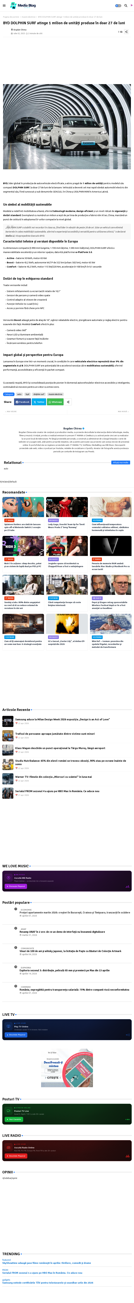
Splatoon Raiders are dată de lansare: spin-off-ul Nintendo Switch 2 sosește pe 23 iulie (22, 527)
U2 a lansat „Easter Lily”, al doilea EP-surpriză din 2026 (66, 642)
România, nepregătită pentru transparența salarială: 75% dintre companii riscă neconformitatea (74, 989)
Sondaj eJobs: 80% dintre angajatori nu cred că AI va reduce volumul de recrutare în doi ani (22, 605)
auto (19, 394)
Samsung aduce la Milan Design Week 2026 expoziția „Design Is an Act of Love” (62, 719)
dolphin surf (39, 394)
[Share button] (68, 401)
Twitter (40, 402)
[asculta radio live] (131, 6)
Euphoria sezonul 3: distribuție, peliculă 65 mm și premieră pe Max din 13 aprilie (65, 970)
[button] (118, 5)
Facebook (24, 402)
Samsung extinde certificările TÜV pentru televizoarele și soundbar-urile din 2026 (47, 1282)
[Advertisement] (67, 60)
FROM (5, 1270)
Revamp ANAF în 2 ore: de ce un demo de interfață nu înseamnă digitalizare (62, 931)
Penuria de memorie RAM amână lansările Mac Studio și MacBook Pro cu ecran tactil (111, 566)
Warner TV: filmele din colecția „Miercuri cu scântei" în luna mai (53, 776)
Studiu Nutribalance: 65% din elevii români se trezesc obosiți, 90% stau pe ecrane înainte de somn (70, 762)
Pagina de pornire (11, 17)
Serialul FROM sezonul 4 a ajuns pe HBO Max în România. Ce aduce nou (57, 791)
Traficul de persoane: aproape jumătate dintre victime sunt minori (55, 733)
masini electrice (29, 17)
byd (27, 394)
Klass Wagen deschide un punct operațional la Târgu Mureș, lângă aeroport (60, 748)
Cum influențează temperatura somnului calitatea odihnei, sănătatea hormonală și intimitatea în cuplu (110, 527)
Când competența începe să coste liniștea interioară (64, 604)
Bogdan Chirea (72, 428)
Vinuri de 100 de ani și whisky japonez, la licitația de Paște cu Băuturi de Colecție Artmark (70, 951)
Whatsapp (57, 402)
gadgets (6, 1280)
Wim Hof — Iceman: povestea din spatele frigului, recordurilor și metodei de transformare (107, 644)
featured (6, 1260)
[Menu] (4, 6)
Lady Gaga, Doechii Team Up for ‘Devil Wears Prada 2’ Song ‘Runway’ (66, 526)
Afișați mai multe (120, 462)
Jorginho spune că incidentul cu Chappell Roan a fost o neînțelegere (65, 565)
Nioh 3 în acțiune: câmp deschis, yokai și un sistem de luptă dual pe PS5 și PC (22, 565)
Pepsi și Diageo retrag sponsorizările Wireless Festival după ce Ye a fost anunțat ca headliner (109, 605)
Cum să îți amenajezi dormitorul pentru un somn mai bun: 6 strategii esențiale (23, 642)
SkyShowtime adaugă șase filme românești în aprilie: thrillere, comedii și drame (46, 1263)
